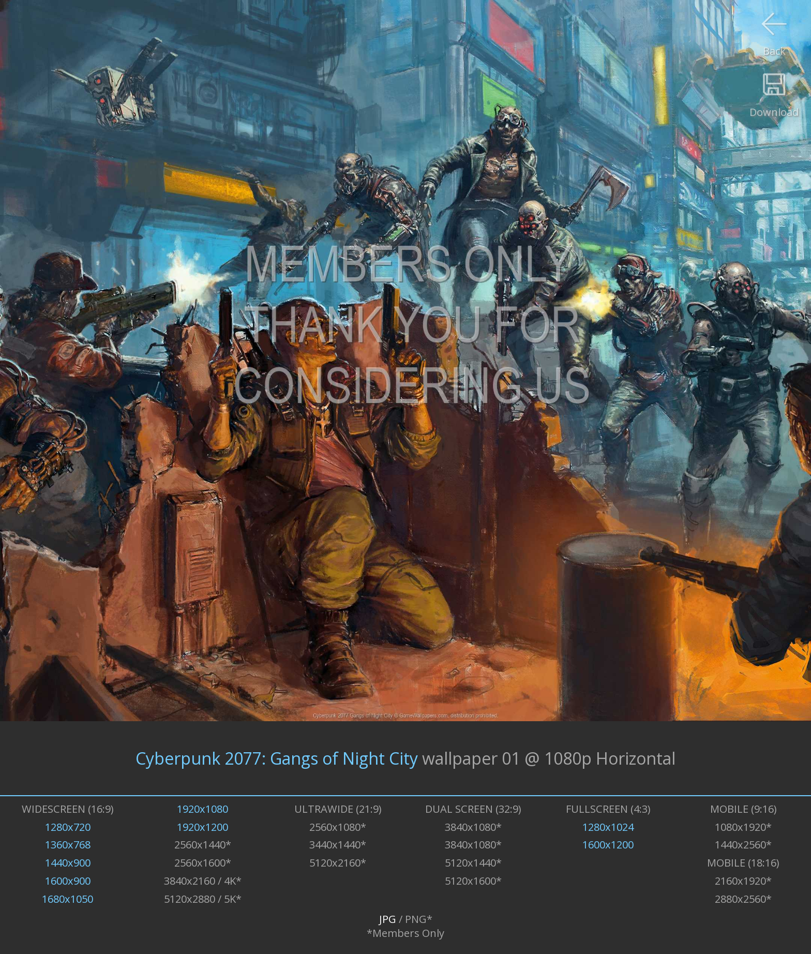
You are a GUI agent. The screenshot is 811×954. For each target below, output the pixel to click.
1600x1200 (608, 845)
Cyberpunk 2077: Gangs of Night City (277, 758)
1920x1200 (202, 827)
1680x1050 (67, 899)
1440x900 (68, 863)
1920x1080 (202, 809)
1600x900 (68, 881)
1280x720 (68, 827)
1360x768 (68, 845)
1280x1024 (608, 827)
